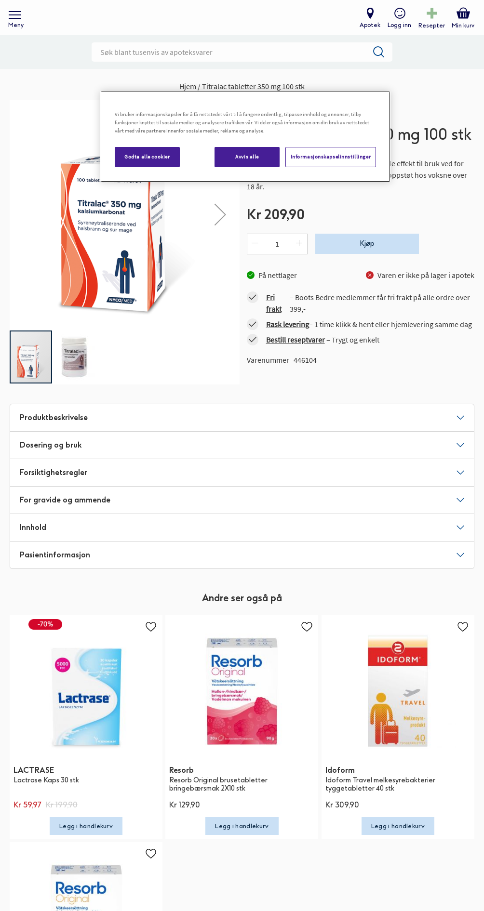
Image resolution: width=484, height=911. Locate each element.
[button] (220, 228)
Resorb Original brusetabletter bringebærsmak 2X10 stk (218, 797)
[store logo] (237, 24)
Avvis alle (247, 156)
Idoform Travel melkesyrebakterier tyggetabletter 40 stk (380, 797)
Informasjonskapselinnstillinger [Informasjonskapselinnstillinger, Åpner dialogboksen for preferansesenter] (331, 156)
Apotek (368, 31)
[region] (245, 136)
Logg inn (397, 31)
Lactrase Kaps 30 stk (46, 793)
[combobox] (242, 65)
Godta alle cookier (147, 156)
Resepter (430, 31)
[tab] (242, 430)
